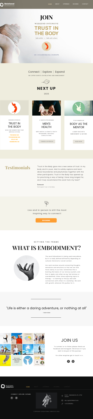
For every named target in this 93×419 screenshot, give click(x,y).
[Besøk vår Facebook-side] (68, 361)
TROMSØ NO (14, 135)
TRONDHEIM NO (14, 137)
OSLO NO (14, 139)
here (81, 355)
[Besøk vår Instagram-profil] (73, 361)
